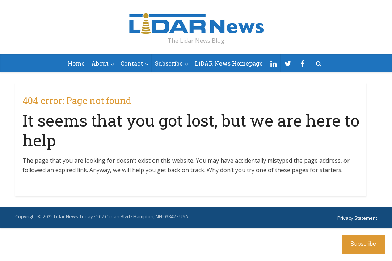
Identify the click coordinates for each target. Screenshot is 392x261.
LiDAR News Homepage (229, 63)
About (100, 63)
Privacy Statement (357, 218)
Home (76, 63)
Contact (132, 63)
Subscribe (169, 63)
